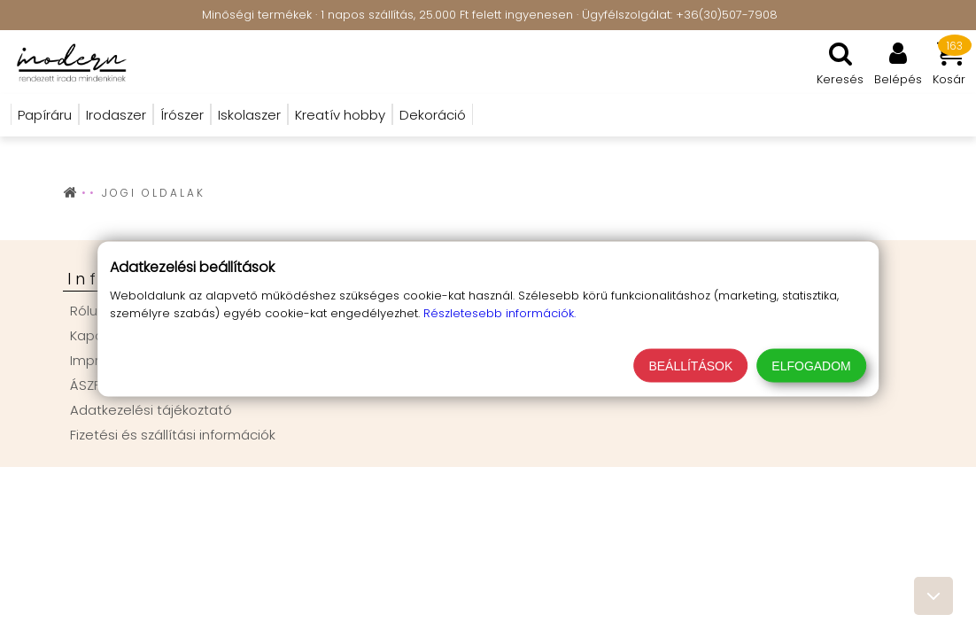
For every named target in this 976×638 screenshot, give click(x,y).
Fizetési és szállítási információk (172, 434)
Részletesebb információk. (499, 313)
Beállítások (690, 366)
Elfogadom (810, 366)
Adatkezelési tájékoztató (151, 410)
